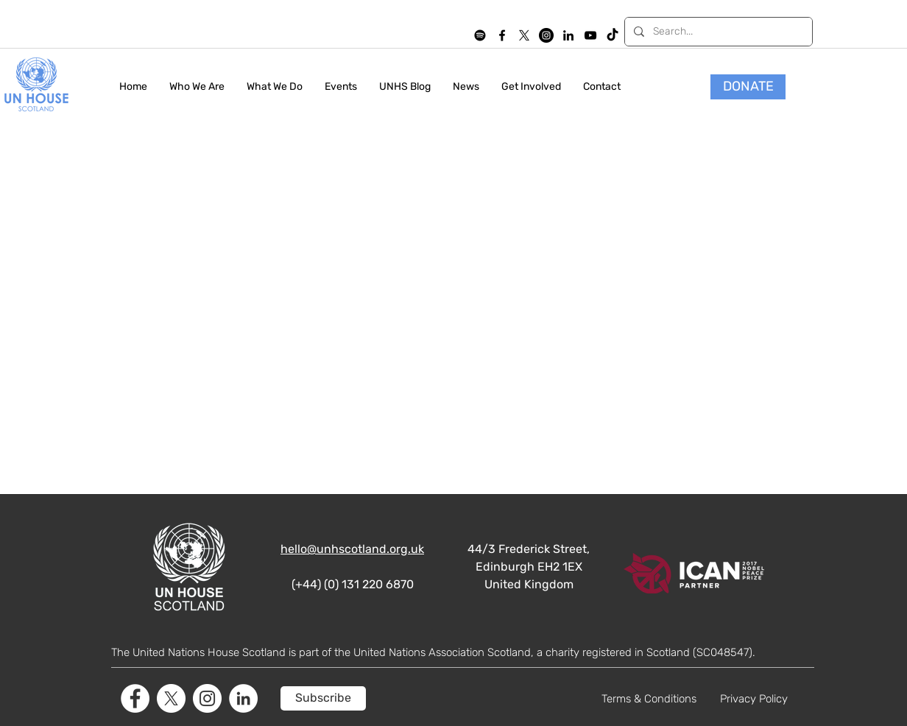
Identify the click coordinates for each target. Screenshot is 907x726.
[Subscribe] (323, 698)
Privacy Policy (754, 698)
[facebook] (502, 35)
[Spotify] (480, 35)
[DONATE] (748, 86)
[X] (524, 35)
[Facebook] (135, 698)
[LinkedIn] (568, 35)
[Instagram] (546, 35)
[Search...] (717, 32)
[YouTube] (590, 35)
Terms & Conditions (648, 698)
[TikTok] (612, 35)
